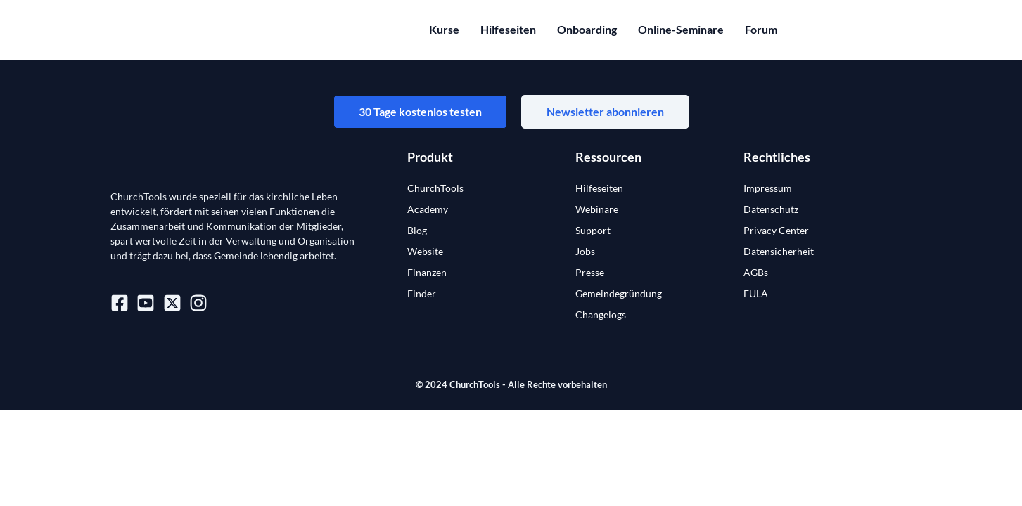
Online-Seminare (681, 29)
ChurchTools (435, 188)
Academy (427, 209)
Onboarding (587, 29)
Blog (417, 230)
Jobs (585, 251)
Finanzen (427, 272)
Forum (761, 29)
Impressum (767, 188)
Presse (589, 272)
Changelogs (600, 314)
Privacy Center (776, 230)
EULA (755, 293)
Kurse (444, 29)
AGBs (755, 272)
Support (593, 230)
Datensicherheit (778, 251)
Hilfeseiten (508, 29)
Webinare (596, 209)
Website (425, 251)
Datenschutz (770, 209)
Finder (421, 293)
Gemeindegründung (618, 293)
